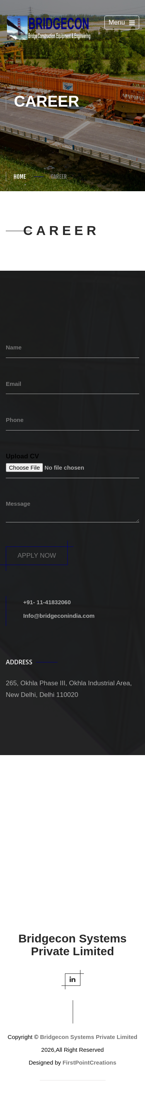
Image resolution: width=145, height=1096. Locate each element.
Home (20, 176)
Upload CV (22, 456)
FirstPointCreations (89, 1062)
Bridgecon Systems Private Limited (88, 1037)
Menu (123, 23)
